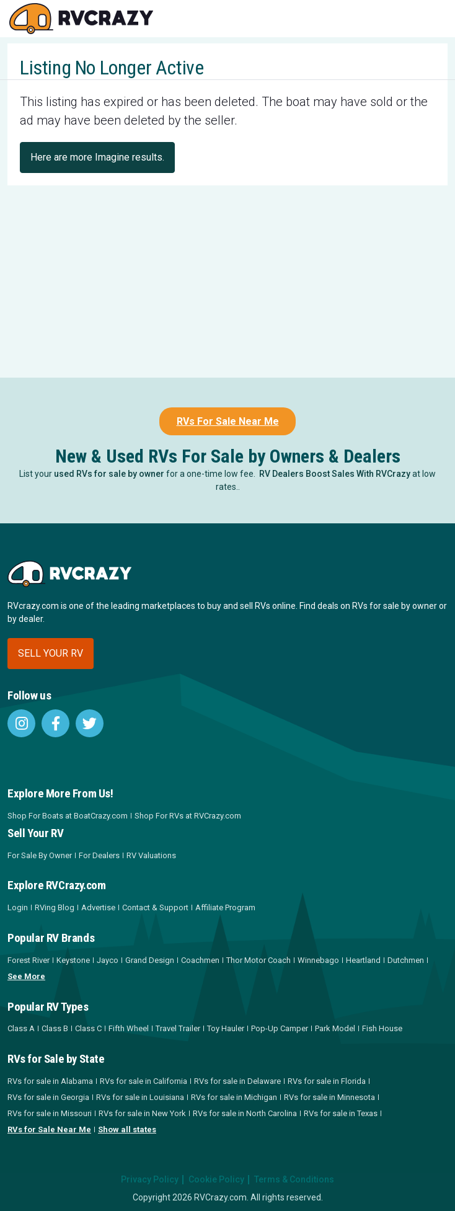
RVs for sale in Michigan (234, 1097)
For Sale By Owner (39, 855)
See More (26, 976)
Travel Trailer (178, 1028)
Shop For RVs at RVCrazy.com (188, 815)
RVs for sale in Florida (327, 1081)
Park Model (335, 1028)
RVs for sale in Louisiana (140, 1097)
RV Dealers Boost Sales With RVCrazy (334, 474)
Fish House (382, 1028)
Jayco (107, 960)
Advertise (98, 907)
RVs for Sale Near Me (49, 1129)
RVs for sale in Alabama (50, 1081)
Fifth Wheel (128, 1028)
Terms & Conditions (294, 1179)
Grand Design (149, 960)
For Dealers (99, 855)
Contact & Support (155, 907)
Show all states (127, 1129)
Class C (88, 1028)
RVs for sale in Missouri (49, 1113)
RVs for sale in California (143, 1081)
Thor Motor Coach (258, 960)
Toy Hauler (225, 1028)
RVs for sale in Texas (341, 1113)
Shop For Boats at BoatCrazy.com (67, 815)
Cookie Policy (216, 1179)
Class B (55, 1028)
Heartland (363, 960)
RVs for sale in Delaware (237, 1081)
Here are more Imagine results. (97, 157)
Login (17, 907)
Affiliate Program (225, 907)
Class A (21, 1028)
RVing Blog (54, 907)
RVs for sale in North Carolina (245, 1113)
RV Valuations (151, 855)
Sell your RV (50, 653)
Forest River (28, 960)
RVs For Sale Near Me (228, 421)
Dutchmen (405, 960)
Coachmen (200, 960)
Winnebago (318, 960)
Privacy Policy (150, 1179)
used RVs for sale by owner (109, 474)
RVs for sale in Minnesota (329, 1097)
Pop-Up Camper (279, 1028)
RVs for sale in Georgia (48, 1097)
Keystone (73, 960)
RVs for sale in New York (142, 1113)
